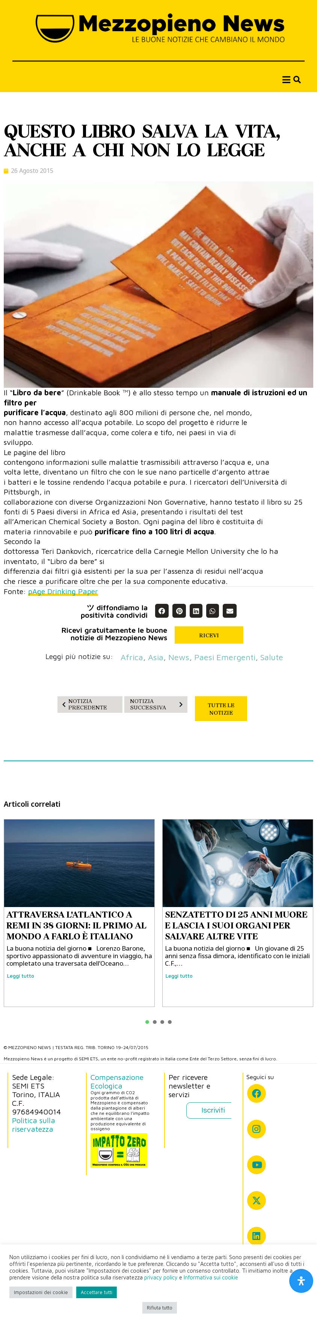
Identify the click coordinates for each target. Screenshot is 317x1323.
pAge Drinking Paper (63, 591)
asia (155, 657)
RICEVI (209, 635)
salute (271, 657)
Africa (132, 657)
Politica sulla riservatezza (33, 1124)
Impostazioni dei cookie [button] (41, 1292)
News (178, 657)
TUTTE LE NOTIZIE (221, 709)
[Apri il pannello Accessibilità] (301, 1281)
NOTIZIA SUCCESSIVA (158, 704)
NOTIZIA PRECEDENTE (83, 704)
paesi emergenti (224, 657)
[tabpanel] (79, 913)
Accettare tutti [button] (96, 1292)
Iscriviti (213, 1110)
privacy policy (161, 1277)
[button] (162, 610)
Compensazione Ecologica (117, 1081)
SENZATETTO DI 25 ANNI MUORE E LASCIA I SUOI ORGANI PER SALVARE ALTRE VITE (236, 925)
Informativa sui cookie (211, 1277)
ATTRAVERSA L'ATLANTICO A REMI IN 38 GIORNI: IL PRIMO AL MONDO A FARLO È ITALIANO (76, 925)
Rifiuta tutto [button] (159, 1308)
